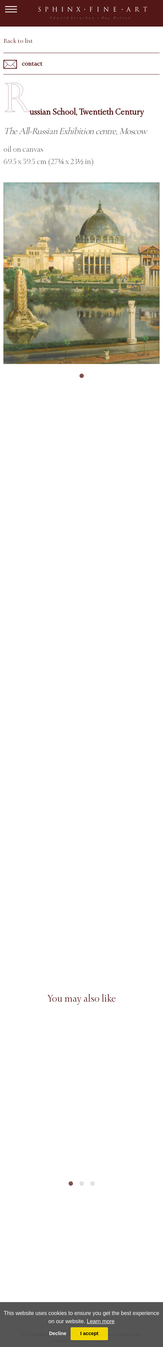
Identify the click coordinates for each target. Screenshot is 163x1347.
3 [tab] (92, 1183)
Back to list (18, 40)
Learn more (101, 1321)
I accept (89, 1333)
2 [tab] (81, 1183)
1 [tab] (81, 376)
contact (22, 64)
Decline (57, 1333)
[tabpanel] (81, 273)
